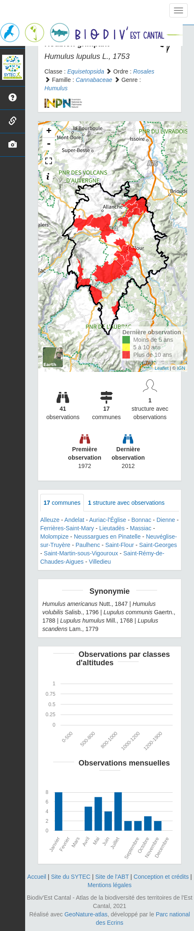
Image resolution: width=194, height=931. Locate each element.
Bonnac (141, 519)
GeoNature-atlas (86, 914)
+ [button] (49, 131)
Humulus (55, 88)
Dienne (165, 519)
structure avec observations (126, 502)
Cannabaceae (94, 79)
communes (62, 502)
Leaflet (161, 368)
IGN (181, 368)
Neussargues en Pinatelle (107, 536)
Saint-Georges (158, 545)
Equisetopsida (85, 71)
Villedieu (100, 561)
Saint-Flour (119, 545)
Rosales (144, 71)
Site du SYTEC (71, 876)
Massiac (140, 528)
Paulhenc (87, 545)
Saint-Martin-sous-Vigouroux (81, 553)
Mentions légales (110, 885)
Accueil (36, 876)
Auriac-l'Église (107, 519)
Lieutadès (112, 528)
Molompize (54, 536)
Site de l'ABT (112, 876)
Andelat (74, 519)
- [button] (49, 144)
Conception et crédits (161, 876)
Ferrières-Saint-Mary (67, 528)
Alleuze (49, 519)
